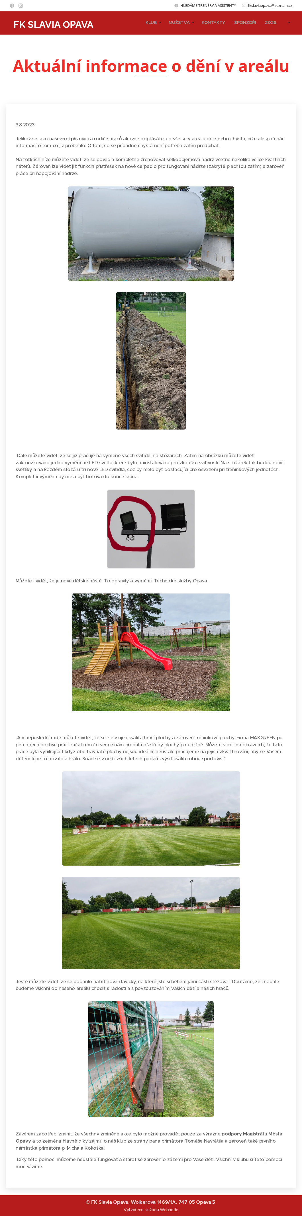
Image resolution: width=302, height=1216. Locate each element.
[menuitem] (243, 23)
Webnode (169, 1209)
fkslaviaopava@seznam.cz (270, 5)
